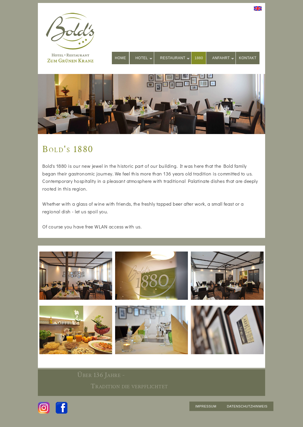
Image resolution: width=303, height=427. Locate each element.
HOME (120, 58)
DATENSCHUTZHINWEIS (247, 406)
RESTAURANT (175, 58)
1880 (198, 58)
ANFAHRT (223, 58)
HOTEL (144, 58)
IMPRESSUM (205, 406)
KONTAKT (247, 58)
